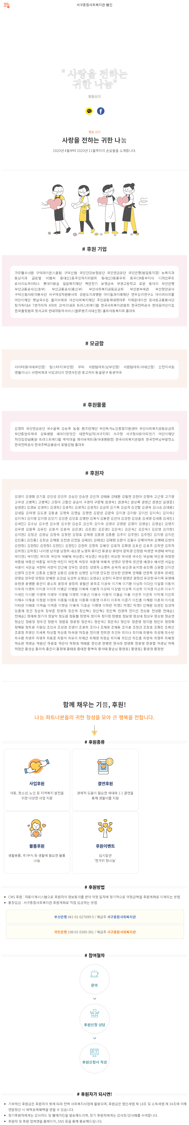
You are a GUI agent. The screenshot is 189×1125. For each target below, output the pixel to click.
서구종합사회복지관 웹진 (94, 4)
